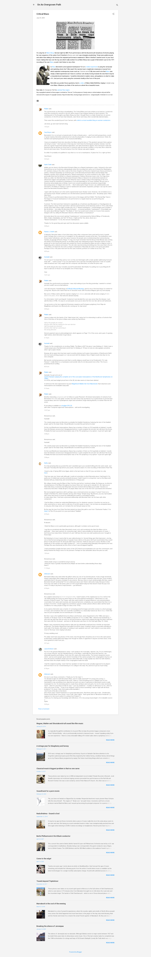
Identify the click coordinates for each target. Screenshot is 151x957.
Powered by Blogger (75, 952)
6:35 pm (46, 514)
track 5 (46, 511)
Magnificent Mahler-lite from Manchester (85, 384)
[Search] (117, 5)
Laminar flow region (63, 90)
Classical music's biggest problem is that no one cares (57, 768)
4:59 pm (46, 309)
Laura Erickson (49, 649)
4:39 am (46, 251)
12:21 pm (47, 275)
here (45, 473)
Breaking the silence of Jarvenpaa (50, 926)
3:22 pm (46, 159)
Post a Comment (43, 709)
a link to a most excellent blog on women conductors (93, 120)
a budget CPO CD (66, 405)
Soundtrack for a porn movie (47, 791)
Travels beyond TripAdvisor (47, 881)
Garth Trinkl (47, 164)
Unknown (47, 574)
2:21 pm (46, 643)
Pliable (46, 109)
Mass (51, 62)
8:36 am (46, 366)
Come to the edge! (43, 859)
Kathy (46, 463)
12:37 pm (47, 410)
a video (82, 83)
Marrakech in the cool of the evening (51, 904)
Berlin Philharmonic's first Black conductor (53, 836)
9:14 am (46, 388)
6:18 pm (46, 668)
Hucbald (46, 257)
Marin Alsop (50, 53)
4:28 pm (46, 226)
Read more (110, 740)
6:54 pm (46, 588)
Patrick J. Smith (49, 232)
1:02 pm (46, 127)
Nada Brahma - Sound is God (47, 814)
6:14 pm (46, 338)
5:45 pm (46, 704)
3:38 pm (46, 434)
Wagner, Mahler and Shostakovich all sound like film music (59, 723)
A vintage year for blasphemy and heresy (52, 746)
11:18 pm (47, 568)
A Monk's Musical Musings (75, 289)
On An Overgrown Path (49, 4)
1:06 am (46, 553)
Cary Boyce (47, 132)
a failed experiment (92, 67)
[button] (113, 14)
